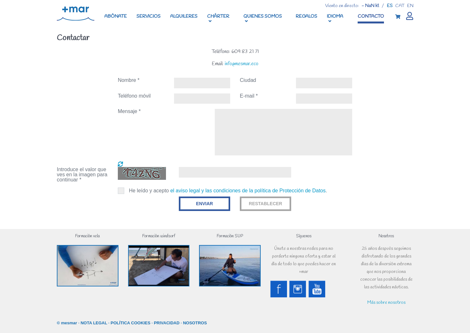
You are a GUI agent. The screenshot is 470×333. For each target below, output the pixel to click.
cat (400, 6)
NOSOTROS (195, 322)
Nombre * (129, 80)
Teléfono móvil (134, 96)
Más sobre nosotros (386, 303)
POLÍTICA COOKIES (131, 322)
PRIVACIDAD (166, 322)
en (410, 6)
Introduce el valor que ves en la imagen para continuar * (82, 174)
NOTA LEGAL (94, 322)
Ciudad (248, 80)
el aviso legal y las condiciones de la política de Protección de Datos (248, 190)
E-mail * (249, 96)
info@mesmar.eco (241, 63)
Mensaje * (129, 111)
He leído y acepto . (228, 190)
